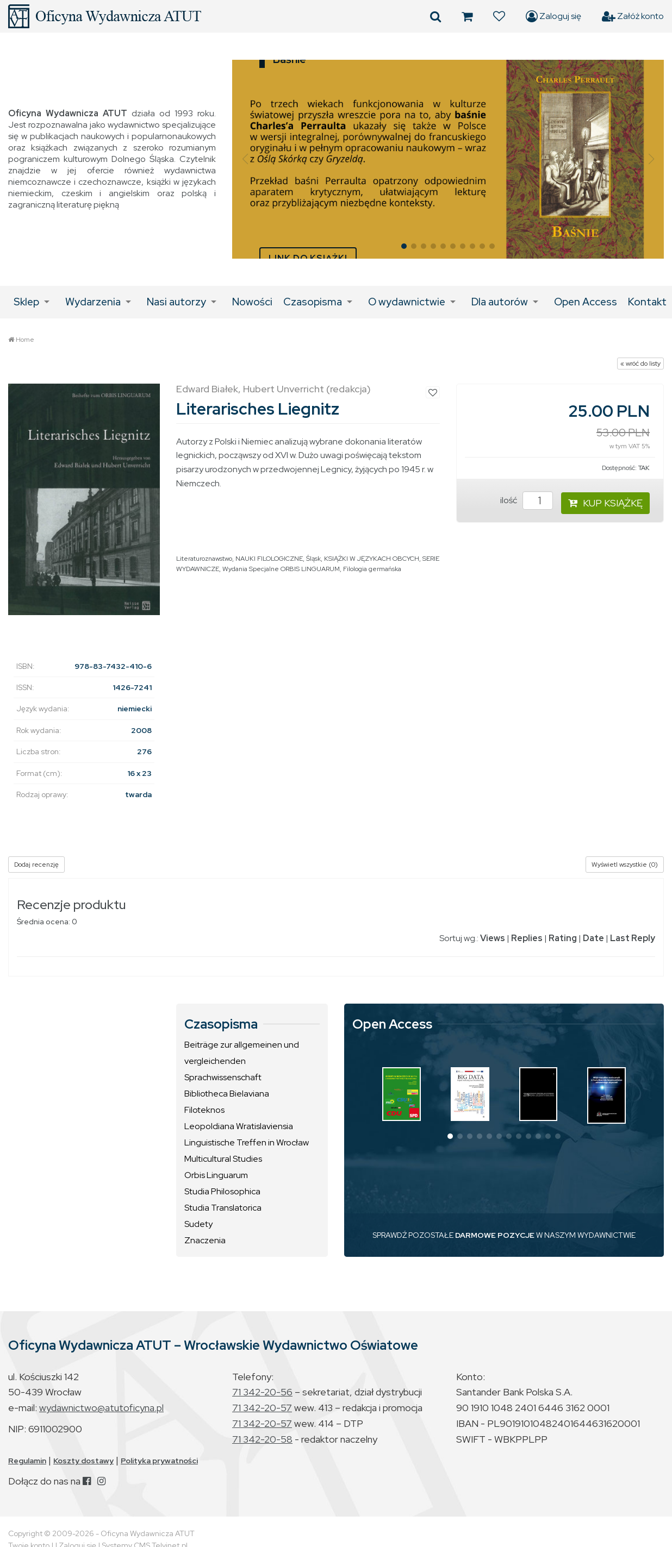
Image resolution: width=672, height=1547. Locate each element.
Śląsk (313, 558)
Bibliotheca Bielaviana (226, 1093)
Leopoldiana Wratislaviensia (238, 1126)
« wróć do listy (640, 363)
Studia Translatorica (223, 1207)
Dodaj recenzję (36, 864)
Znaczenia (205, 1240)
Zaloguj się (553, 16)
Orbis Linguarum (216, 1175)
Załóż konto (633, 16)
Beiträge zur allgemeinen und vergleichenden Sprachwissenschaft (241, 1061)
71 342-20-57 (262, 1407)
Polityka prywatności (159, 1460)
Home (25, 339)
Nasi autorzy (176, 302)
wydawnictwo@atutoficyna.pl (101, 1407)
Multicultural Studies (223, 1158)
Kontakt (647, 302)
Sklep (26, 302)
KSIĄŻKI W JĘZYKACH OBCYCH (371, 558)
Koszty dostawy (83, 1460)
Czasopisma (312, 302)
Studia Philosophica (222, 1191)
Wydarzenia (93, 302)
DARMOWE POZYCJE (494, 1235)
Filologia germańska (372, 569)
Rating (563, 938)
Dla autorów (499, 302)
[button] (245, 159)
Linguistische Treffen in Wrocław (246, 1142)
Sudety (198, 1224)
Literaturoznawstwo (204, 558)
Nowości (252, 302)
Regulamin (27, 1460)
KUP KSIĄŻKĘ (605, 503)
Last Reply (632, 938)
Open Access (585, 302)
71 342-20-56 (262, 1392)
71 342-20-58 (262, 1439)
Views (492, 938)
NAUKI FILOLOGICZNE (269, 558)
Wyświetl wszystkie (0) (625, 864)
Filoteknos (204, 1110)
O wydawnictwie (406, 302)
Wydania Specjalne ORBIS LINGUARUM (281, 569)
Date (593, 938)
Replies (527, 938)
